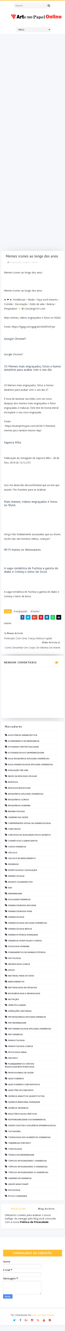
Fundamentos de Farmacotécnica (27, 957)
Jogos (11, 975)
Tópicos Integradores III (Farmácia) (28, 1178)
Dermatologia (16, 881)
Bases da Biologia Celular (22, 781)
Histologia (14, 963)
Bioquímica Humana (19, 811)
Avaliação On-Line (18, 775)
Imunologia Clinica (19, 969)
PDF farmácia (15, 1040)
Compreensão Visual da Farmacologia (29, 828)
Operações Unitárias (20, 1016)
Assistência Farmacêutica (22, 740)
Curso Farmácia (17, 852)
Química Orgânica (18, 1113)
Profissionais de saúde (21, 1078)
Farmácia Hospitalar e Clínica (25, 946)
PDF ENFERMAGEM (17, 1028)
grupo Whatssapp (18, 1189)
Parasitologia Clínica (20, 1051)
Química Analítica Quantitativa (26, 1101)
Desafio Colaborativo (20, 887)
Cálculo (12, 858)
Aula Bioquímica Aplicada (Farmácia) (28, 764)
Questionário (16, 1084)
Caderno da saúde (18, 822)
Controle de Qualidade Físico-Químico (29, 840)
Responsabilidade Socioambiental (27, 1125)
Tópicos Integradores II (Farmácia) (27, 1172)
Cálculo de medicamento (22, 863)
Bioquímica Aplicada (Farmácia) (25, 799)
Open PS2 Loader (17, 1010)
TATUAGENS (14, 1136)
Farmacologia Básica (20, 934)
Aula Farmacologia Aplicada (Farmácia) (30, 770)
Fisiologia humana (18, 952)
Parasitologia (16, 1046)
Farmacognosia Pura (20, 916)
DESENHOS (13, 869)
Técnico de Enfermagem (21, 1160)
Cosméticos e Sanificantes (23, 846)
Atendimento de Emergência (23, 746)
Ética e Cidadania (17, 1201)
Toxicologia (15, 1154)
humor (26, 267)
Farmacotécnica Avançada (23, 940)
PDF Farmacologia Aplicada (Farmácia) (29, 1034)
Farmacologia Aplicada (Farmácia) (27, 928)
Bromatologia (16, 817)
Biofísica (13, 787)
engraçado (15, 267)
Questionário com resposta (24, 1089)
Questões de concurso (20, 1095)
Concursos (14, 834)
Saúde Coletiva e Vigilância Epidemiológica (32, 1131)
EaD (10, 893)
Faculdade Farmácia (19, 905)
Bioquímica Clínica (18, 805)
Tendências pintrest (19, 1148)
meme (34, 267)
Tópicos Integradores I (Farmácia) (27, 1166)
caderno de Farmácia (20, 1183)
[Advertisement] (32, 143)
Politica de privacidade (19, 1215)
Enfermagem (15, 899)
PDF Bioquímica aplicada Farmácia (27, 1022)
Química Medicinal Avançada (24, 1107)
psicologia (14, 1195)
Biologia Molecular (19, 793)
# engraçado (20, 616)
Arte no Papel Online (43, 1320)
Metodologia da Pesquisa (22, 993)
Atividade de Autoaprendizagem (26, 758)
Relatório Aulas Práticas (22, 1119)
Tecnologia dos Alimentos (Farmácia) (29, 1142)
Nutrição (13, 1004)
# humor (35, 616)
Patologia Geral (17, 1057)
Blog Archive (46, 1214)
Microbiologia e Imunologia (24, 998)
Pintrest (13, 1063)
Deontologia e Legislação (22, 875)
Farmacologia (16, 922)
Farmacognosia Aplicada (22, 910)
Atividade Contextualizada (23, 752)
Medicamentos (16, 987)
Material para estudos (21, 981)
